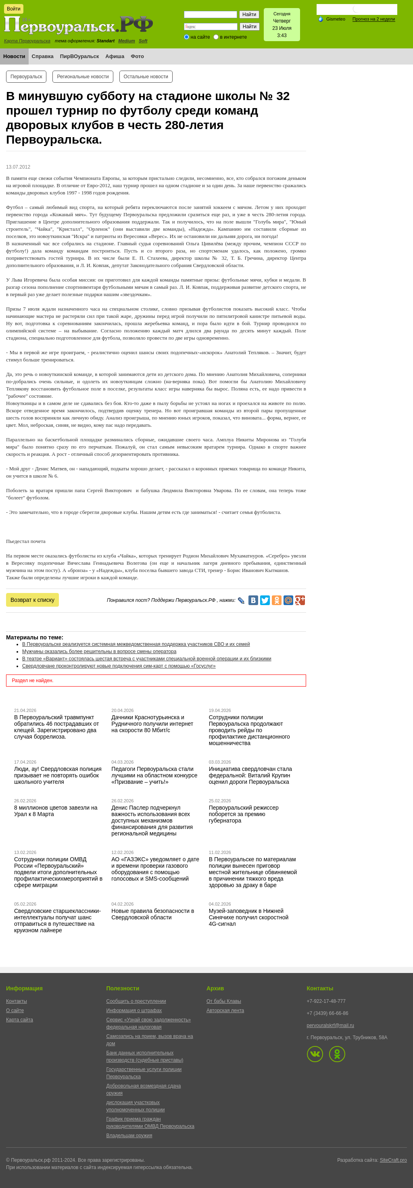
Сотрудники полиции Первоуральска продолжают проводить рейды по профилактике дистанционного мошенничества (249, 730)
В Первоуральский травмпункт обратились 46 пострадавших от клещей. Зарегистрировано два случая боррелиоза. (56, 727)
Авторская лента (225, 1010)
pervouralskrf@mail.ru (331, 1025)
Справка (43, 56)
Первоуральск (26, 76)
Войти (14, 9)
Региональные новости (82, 76)
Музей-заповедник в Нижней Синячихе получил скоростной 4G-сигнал (249, 917)
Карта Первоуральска (27, 40)
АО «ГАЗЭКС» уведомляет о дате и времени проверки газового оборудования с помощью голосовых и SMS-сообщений (155, 869)
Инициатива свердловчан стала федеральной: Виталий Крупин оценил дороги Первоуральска (250, 775)
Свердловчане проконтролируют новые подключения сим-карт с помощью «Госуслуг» (119, 666)
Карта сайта (19, 1020)
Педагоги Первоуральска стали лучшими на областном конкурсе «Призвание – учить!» (154, 775)
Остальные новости (146, 76)
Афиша (114, 56)
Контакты (16, 1001)
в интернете (233, 37)
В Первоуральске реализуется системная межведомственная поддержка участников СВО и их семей (136, 644)
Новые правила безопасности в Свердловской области (152, 914)
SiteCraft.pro (393, 1160)
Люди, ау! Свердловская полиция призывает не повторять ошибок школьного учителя (58, 775)
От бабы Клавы (223, 1001)
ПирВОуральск (79, 56)
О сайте (15, 1010)
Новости (14, 56)
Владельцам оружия (129, 1135)
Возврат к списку (32, 600)
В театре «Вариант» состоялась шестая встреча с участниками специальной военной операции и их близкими (146, 659)
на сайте (200, 37)
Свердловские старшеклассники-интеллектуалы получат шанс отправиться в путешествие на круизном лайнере (57, 920)
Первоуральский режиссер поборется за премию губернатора (244, 814)
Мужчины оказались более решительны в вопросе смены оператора (99, 651)
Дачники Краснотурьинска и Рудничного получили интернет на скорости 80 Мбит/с (152, 723)
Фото (137, 56)
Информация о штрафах (134, 1010)
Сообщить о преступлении (136, 1001)
